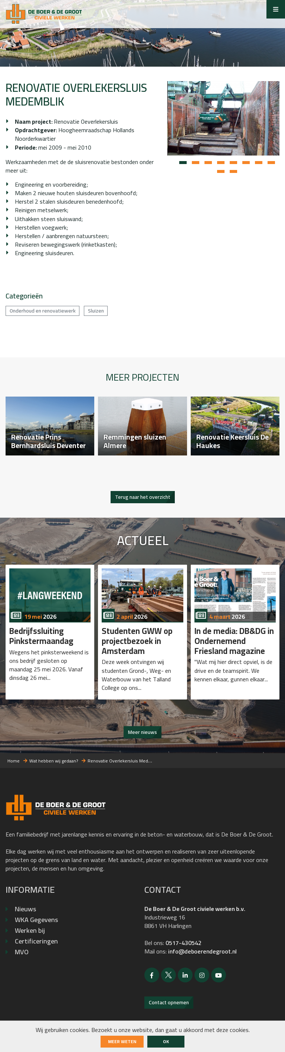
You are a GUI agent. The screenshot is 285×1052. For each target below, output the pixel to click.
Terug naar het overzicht (142, 497)
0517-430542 (184, 942)
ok (166, 1041)
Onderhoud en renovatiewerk (43, 310)
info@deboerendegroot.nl (202, 951)
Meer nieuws (142, 732)
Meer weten (122, 1041)
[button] (183, 163)
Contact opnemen (169, 1002)
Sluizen (96, 310)
